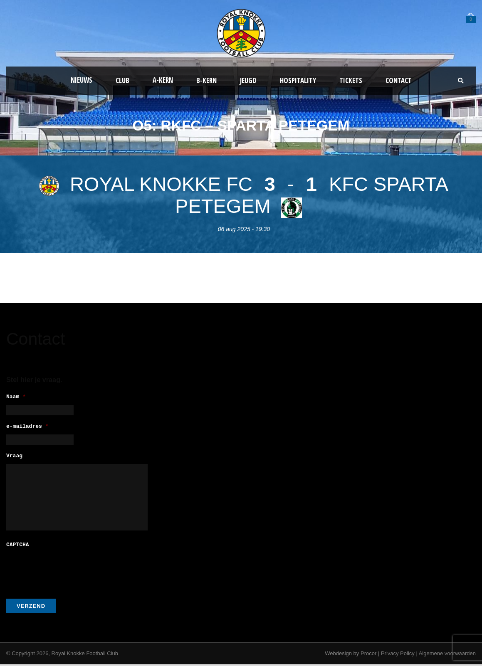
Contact (399, 80)
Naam (16, 397)
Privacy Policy (398, 655)
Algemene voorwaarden (447, 655)
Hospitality (298, 80)
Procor (368, 655)
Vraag (14, 458)
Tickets (350, 80)
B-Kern (206, 80)
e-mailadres (27, 428)
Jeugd (248, 80)
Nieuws (81, 80)
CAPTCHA (17, 546)
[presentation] (69, 571)
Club (122, 80)
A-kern (163, 80)
